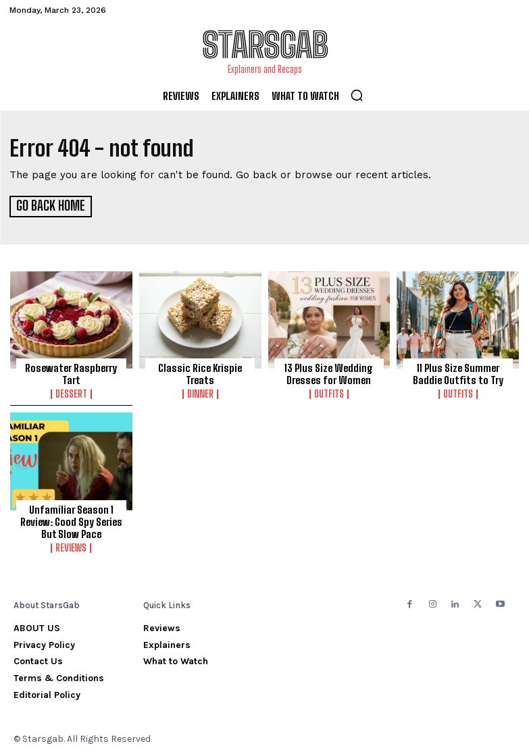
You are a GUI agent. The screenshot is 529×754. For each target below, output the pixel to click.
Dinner (200, 393)
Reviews (70, 546)
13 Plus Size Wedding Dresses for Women (328, 372)
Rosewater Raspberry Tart (71, 372)
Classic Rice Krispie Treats (200, 372)
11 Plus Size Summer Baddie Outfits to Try (458, 372)
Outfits (329, 393)
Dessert (71, 393)
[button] (356, 95)
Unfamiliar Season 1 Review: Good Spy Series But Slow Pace (71, 520)
